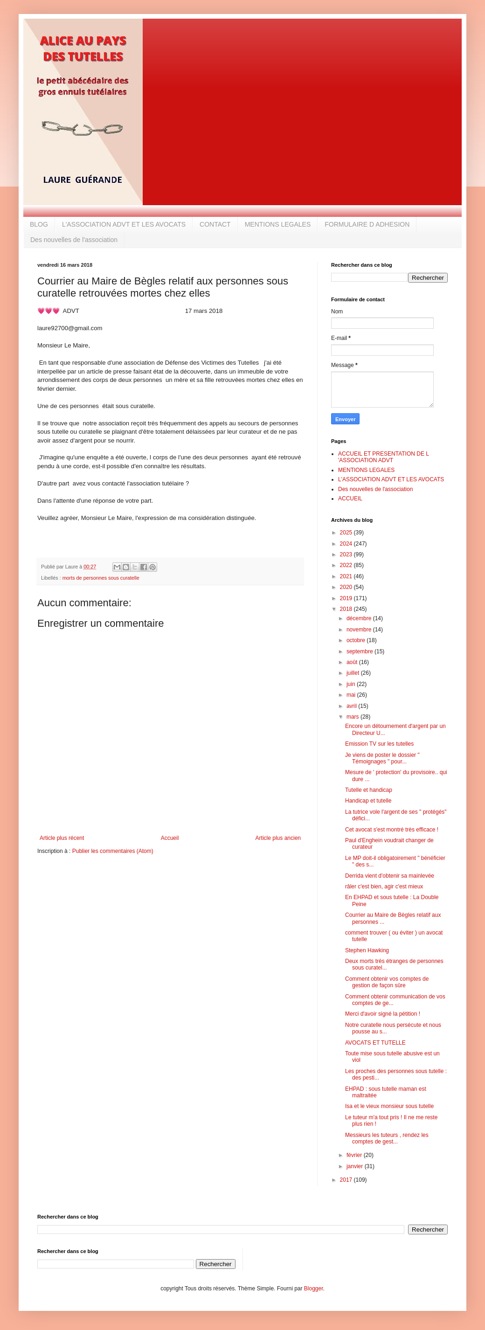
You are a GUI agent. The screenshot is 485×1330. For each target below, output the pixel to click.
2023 (347, 554)
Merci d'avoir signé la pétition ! (382, 1014)
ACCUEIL (350, 498)
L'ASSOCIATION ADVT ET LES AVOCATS (124, 224)
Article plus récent (62, 838)
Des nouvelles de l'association (74, 239)
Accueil (170, 838)
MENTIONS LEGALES (278, 224)
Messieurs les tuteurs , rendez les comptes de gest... (387, 1138)
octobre (356, 640)
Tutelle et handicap (368, 790)
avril (352, 706)
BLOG (39, 224)
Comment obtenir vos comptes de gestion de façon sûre (387, 982)
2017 (347, 1180)
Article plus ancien (278, 838)
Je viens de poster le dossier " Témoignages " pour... (382, 758)
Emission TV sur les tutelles (379, 744)
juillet (353, 673)
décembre (359, 618)
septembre (360, 651)
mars (353, 716)
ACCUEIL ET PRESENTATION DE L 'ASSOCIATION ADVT (383, 457)
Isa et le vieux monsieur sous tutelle (389, 1106)
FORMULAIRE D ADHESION (367, 224)
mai (351, 695)
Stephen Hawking (367, 950)
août (352, 662)
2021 (347, 576)
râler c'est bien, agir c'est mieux (384, 886)
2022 (347, 565)
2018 (347, 609)
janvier (355, 1166)
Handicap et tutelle (368, 800)
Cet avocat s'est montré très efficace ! (391, 829)
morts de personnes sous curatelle (100, 578)
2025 (347, 532)
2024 (347, 543)
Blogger (313, 1288)
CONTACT (215, 224)
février (355, 1155)
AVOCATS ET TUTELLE (375, 1042)
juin (351, 684)
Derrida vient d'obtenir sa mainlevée (389, 876)
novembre (359, 629)
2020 (347, 587)
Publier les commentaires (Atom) (112, 851)
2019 (347, 598)
